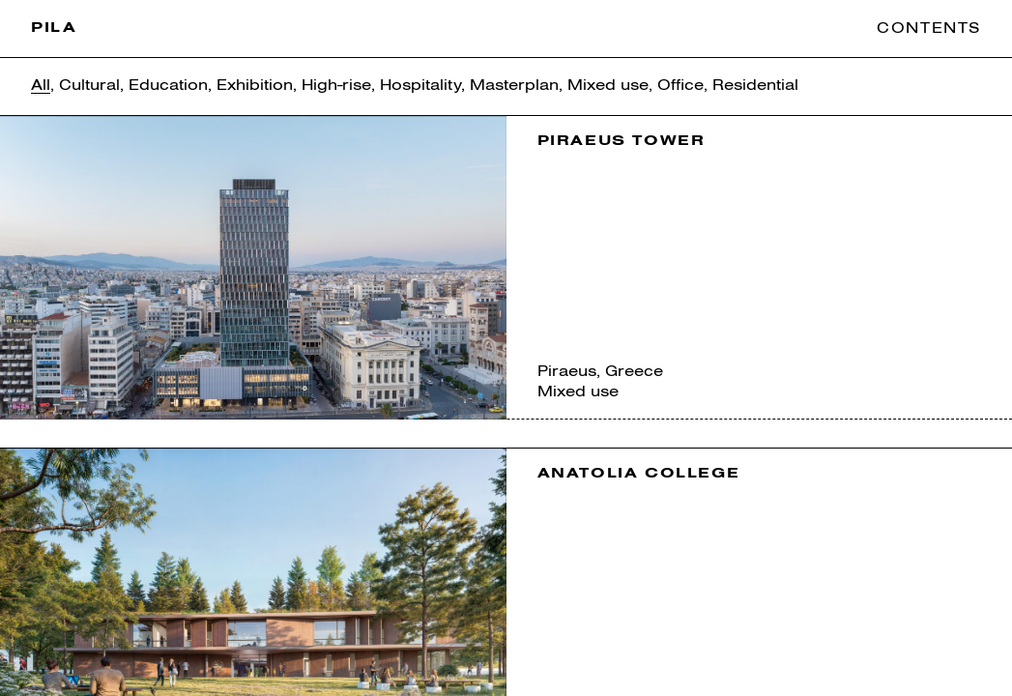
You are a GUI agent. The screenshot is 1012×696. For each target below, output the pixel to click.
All (40, 85)
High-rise (336, 85)
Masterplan (514, 85)
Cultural (89, 85)
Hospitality (420, 85)
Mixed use (608, 85)
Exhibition (255, 85)
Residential (755, 85)
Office (680, 85)
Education (168, 85)
